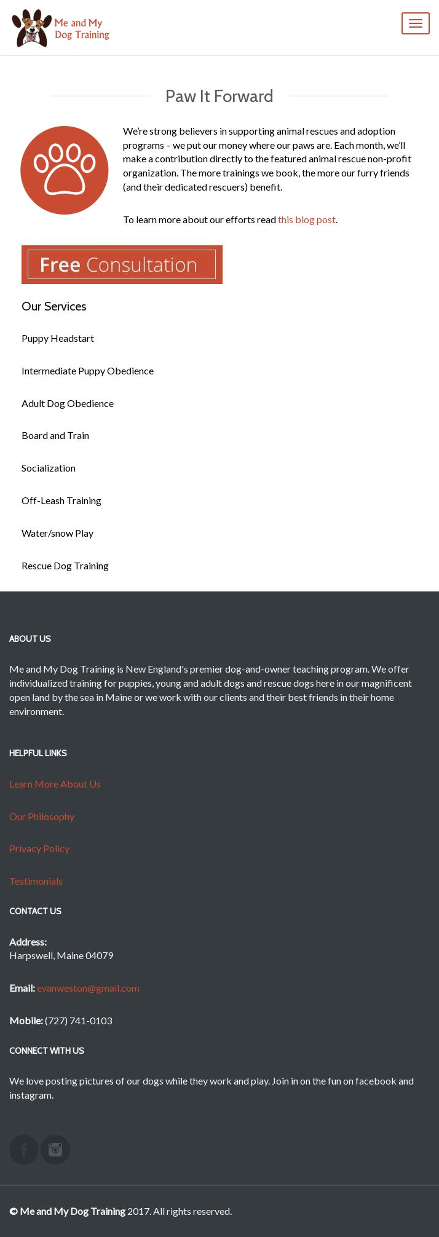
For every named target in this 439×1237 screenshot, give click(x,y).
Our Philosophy (41, 816)
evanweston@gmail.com (88, 988)
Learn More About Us (55, 783)
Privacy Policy (39, 848)
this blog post (307, 219)
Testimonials (36, 881)
